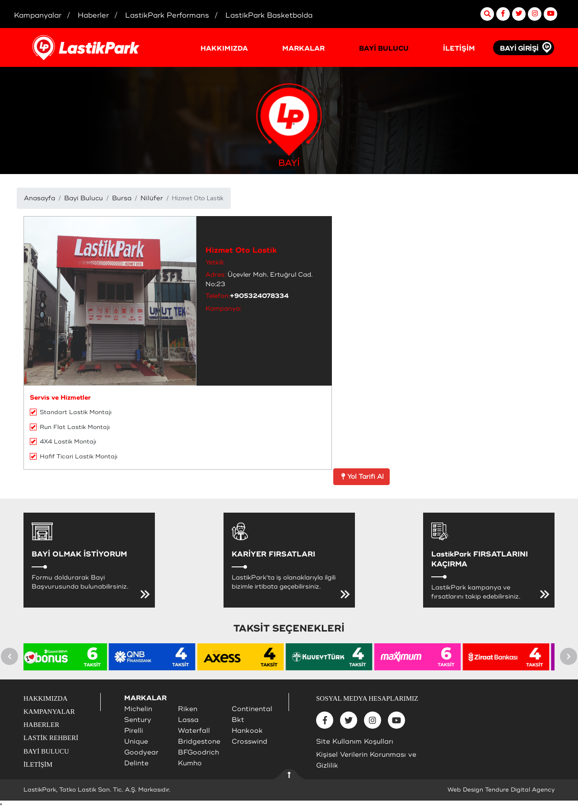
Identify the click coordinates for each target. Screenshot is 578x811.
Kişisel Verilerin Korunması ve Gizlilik (366, 760)
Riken (187, 709)
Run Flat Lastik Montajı (70, 427)
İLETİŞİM (459, 48)
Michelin (138, 709)
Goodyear (141, 752)
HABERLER (41, 724)
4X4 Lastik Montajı (63, 441)
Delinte (136, 763)
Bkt (238, 720)
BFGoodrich (198, 752)
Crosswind (249, 741)
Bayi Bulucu (83, 198)
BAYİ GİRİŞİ (519, 48)
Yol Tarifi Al (361, 477)
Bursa (121, 198)
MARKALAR (303, 48)
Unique (136, 741)
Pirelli (133, 730)
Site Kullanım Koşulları (354, 741)
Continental (252, 709)
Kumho (190, 763)
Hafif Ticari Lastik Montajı (73, 456)
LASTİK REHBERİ (50, 737)
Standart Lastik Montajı (71, 412)
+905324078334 (259, 296)
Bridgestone (199, 741)
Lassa (188, 720)
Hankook (247, 730)
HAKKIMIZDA (224, 48)
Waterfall (194, 730)
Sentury (137, 720)
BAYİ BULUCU (384, 48)
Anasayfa (39, 198)
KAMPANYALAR (49, 711)
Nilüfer (151, 198)
